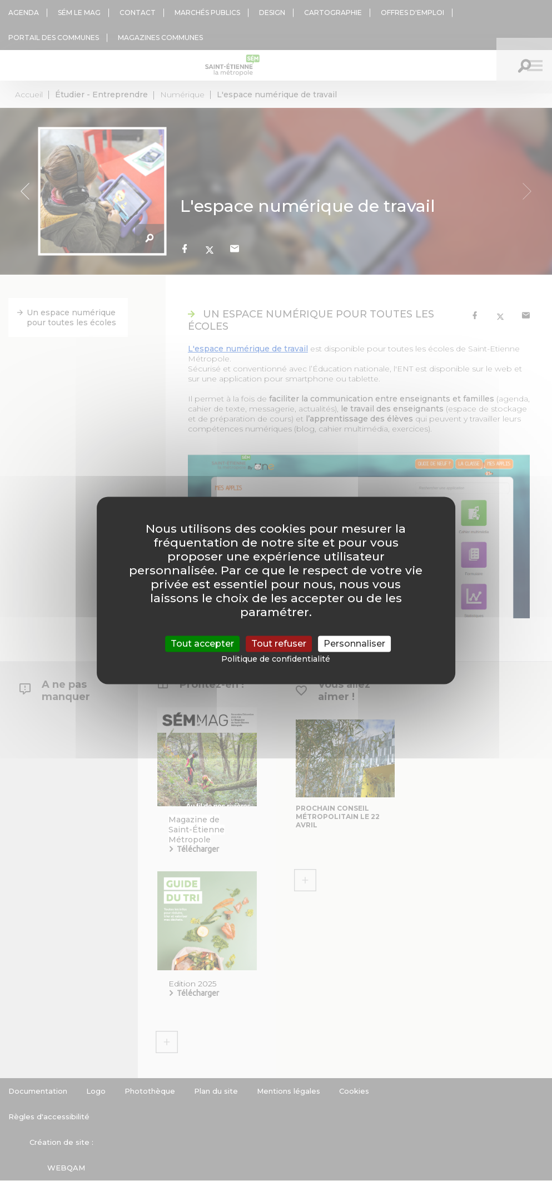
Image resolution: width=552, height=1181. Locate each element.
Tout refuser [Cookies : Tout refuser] (278, 643)
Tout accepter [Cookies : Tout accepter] (202, 643)
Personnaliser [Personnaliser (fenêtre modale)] (354, 643)
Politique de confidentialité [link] (275, 659)
